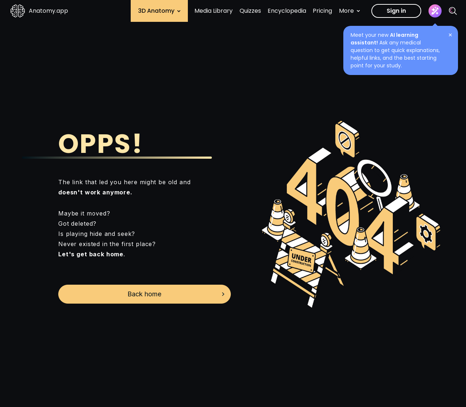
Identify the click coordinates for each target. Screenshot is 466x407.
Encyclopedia (287, 11)
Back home (144, 294)
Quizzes (250, 11)
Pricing (322, 11)
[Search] (453, 11)
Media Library (213, 11)
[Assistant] (435, 10)
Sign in (396, 11)
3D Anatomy (159, 11)
